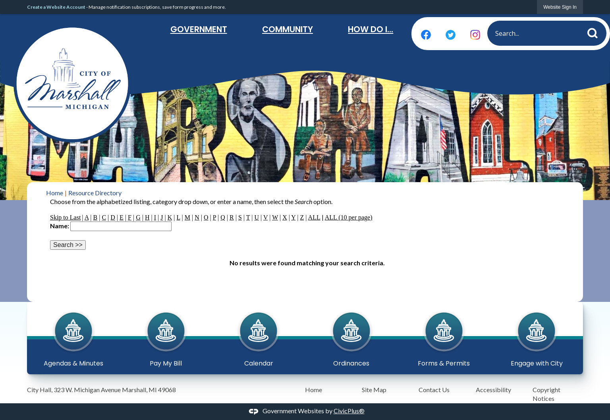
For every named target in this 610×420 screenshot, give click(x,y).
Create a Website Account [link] (56, 7)
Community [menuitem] (287, 29)
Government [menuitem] (198, 29)
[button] (595, 31)
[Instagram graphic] (475, 35)
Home (54, 192)
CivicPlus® (349, 410)
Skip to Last (65, 217)
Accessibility (493, 389)
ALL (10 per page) (349, 217)
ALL (314, 217)
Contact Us (434, 389)
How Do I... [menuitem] (370, 29)
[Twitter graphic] (451, 35)
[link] (560, 7)
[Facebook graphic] (426, 35)
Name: (59, 225)
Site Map (374, 389)
